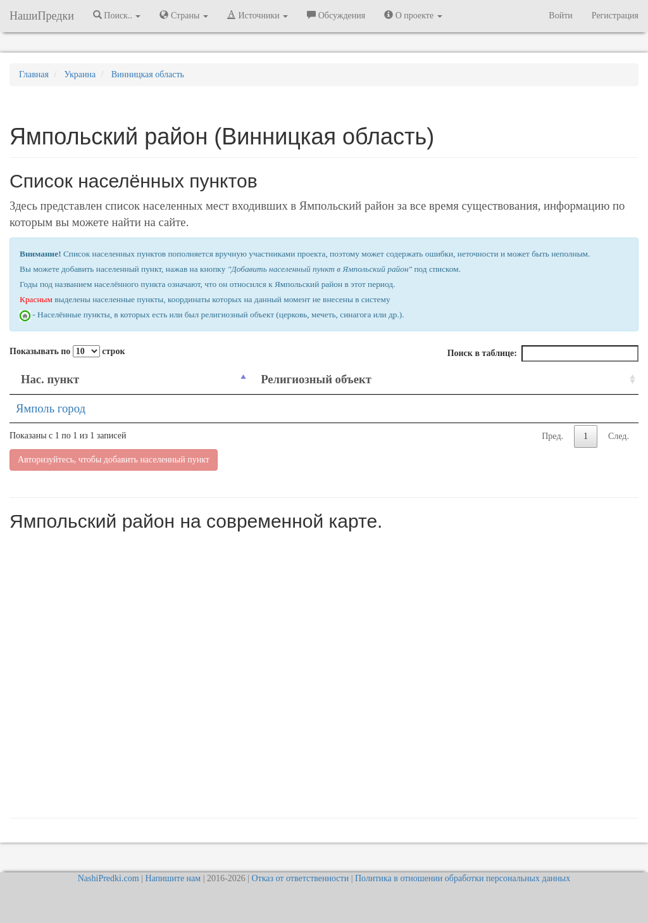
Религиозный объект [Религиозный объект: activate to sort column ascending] (316, 379)
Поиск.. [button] (117, 15)
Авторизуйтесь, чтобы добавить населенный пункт (113, 459)
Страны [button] (183, 15)
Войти (560, 15)
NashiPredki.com (108, 878)
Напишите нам (173, 878)
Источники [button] (257, 15)
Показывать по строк (67, 351)
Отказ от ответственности (300, 878)
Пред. (552, 436)
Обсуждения (336, 15)
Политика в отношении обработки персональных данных (462, 878)
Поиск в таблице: (543, 353)
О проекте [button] (413, 15)
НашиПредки (41, 16)
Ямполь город (50, 408)
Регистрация (615, 15)
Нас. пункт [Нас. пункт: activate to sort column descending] (50, 379)
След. (618, 436)
